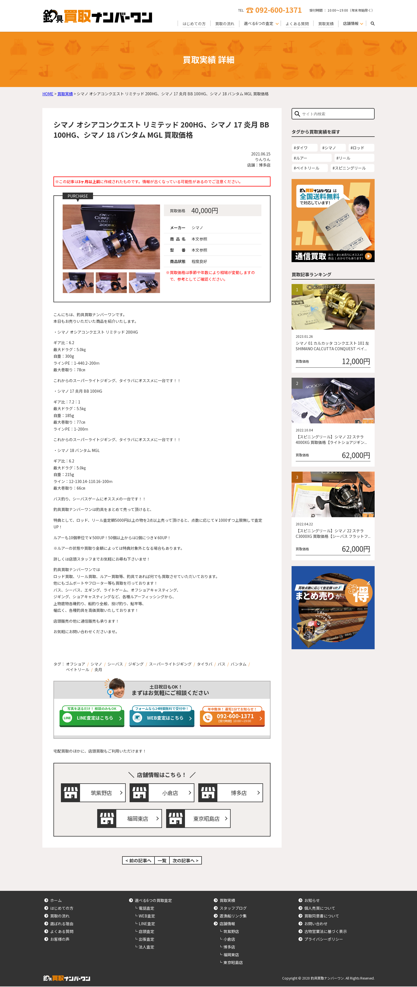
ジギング (136, 664)
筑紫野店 (102, 793)
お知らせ (312, 901)
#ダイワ (301, 147)
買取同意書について (321, 916)
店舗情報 (227, 924)
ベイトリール (77, 669)
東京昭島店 (206, 819)
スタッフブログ (233, 908)
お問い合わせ (316, 924)
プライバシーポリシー (323, 939)
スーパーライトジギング (170, 664)
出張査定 (146, 939)
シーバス (115, 664)
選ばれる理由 (61, 924)
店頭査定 (146, 932)
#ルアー (300, 158)
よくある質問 (297, 23)
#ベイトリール (306, 168)
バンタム (238, 664)
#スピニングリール (349, 168)
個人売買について (319, 908)
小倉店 (170, 793)
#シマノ (329, 147)
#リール (343, 158)
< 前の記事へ (138, 861)
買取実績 (326, 23)
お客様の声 (60, 939)
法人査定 (146, 947)
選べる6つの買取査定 (153, 901)
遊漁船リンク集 (233, 916)
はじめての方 (194, 23)
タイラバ (204, 664)
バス (221, 664)
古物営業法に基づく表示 (325, 932)
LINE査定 (147, 924)
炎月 (98, 669)
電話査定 (146, 908)
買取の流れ (225, 23)
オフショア (75, 664)
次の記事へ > (186, 861)
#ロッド (357, 147)
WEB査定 (147, 916)
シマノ (96, 664)
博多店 (239, 793)
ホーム (56, 901)
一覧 (162, 861)
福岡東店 (138, 819)
